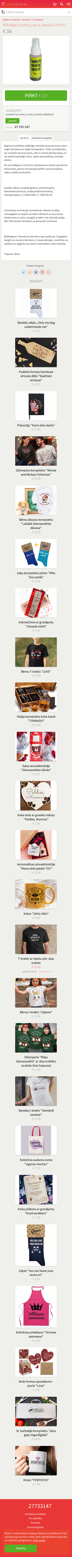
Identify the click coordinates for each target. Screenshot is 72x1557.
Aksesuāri (26, 19)
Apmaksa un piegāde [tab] (42, 137)
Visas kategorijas (35, 1527)
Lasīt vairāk (39, 1540)
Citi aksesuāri (37, 19)
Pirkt (36, 95)
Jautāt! (12, 121)
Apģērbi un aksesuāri (11, 19)
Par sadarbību (35, 1518)
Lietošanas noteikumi (35, 1514)
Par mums (35, 1522)
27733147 (40, 1506)
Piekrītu (21, 1548)
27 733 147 (22, 127)
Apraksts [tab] (24, 137)
